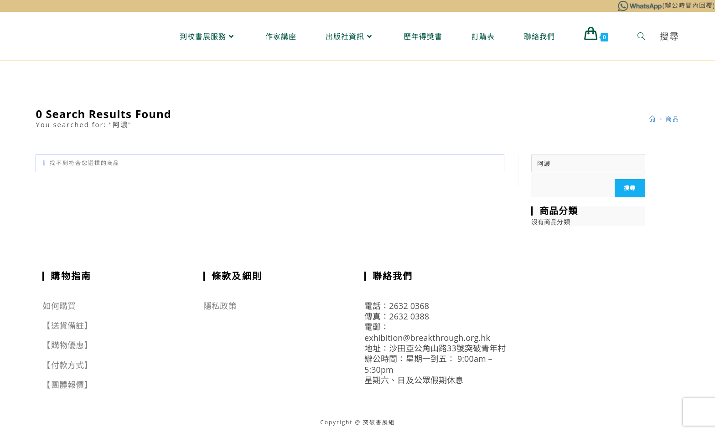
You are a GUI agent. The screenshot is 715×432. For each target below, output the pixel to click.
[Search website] (641, 36)
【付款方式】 (67, 365)
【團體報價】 (67, 384)
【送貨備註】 (67, 325)
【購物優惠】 (67, 344)
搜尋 (630, 188)
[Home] (652, 119)
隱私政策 (219, 305)
